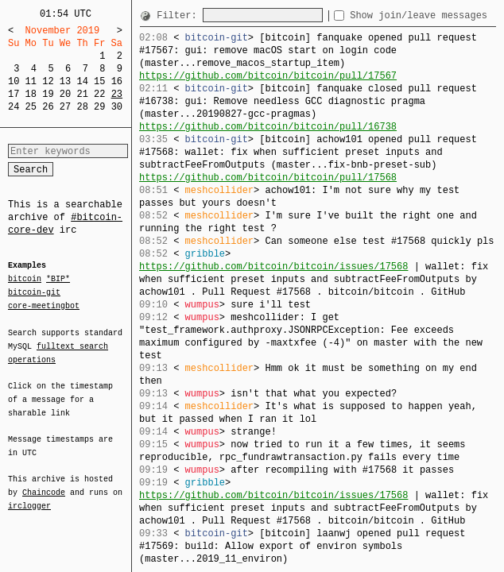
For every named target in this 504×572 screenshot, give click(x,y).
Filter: (180, 15)
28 (81, 107)
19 (47, 94)
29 (99, 107)
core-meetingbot (43, 305)
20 (65, 94)
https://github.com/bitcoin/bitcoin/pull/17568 (268, 177)
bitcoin (24, 279)
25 (31, 107)
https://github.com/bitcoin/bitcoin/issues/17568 (273, 266)
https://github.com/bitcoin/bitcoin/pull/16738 (268, 126)
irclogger (29, 495)
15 (99, 81)
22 (99, 94)
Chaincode (43, 483)
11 (31, 81)
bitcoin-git (34, 292)
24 (13, 107)
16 (116, 81)
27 (65, 107)
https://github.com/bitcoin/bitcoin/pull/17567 (268, 76)
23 (116, 94)
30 (116, 107)
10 (13, 81)
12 (47, 81)
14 (81, 81)
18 (31, 94)
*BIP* (58, 279)
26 (47, 107)
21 (81, 94)
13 (65, 81)
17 (13, 94)
